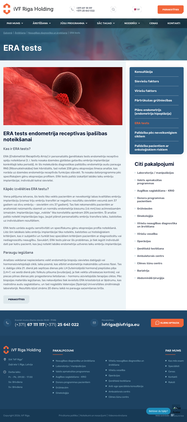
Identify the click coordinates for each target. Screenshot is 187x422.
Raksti (171, 382)
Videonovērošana (117, 415)
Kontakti (174, 23)
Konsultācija (144, 72)
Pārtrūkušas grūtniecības (153, 100)
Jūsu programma (73, 23)
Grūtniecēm (144, 208)
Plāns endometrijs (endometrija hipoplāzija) (153, 111)
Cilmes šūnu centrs (149, 263)
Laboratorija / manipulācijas (155, 172)
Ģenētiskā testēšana (150, 248)
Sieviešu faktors (147, 81)
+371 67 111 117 (84, 8)
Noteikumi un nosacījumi (93, 415)
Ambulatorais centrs (150, 256)
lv (137, 9)
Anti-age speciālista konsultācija (126, 386)
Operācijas (144, 241)
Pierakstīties (170, 9)
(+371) (30, 324)
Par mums (15, 23)
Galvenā (7, 32)
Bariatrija (143, 270)
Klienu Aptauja (167, 323)
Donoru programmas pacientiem (151, 199)
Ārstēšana (42, 23)
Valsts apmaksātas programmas (149, 182)
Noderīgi (132, 23)
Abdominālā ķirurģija (150, 278)
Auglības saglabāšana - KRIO (155, 190)
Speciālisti (173, 366)
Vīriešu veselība (147, 233)
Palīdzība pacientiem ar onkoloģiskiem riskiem (152, 147)
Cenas (153, 23)
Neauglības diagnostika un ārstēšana (47, 32)
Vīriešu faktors (146, 91)
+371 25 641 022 (85, 10)
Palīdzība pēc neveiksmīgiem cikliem (156, 134)
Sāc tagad (106, 23)
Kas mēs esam (176, 360)
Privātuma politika (68, 415)
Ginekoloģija (145, 216)
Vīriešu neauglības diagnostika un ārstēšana (157, 225)
